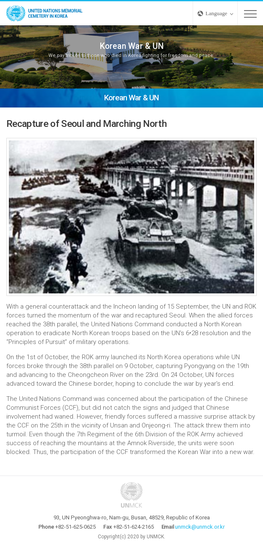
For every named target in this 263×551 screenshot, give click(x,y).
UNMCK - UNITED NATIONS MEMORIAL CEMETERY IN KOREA (46, 13)
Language (216, 13)
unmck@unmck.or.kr (200, 527)
